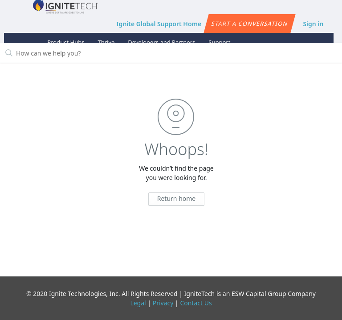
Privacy (163, 303)
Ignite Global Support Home (158, 24)
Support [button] (219, 42)
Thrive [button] (106, 42)
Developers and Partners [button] (161, 42)
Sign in (313, 24)
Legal (138, 303)
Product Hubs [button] (65, 42)
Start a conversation (249, 24)
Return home (176, 198)
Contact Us (196, 303)
